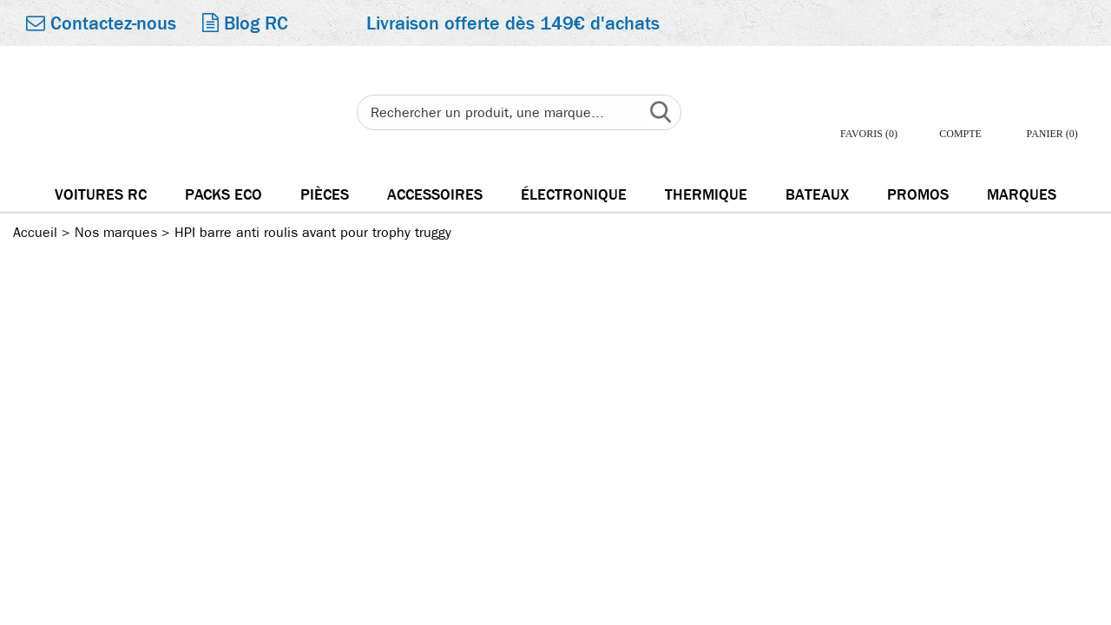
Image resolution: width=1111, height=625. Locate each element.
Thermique (706, 195)
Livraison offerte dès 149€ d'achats (513, 23)
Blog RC (245, 23)
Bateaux (817, 195)
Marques (1021, 195)
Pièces (324, 195)
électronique (574, 195)
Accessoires (435, 195)
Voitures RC (101, 195)
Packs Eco (223, 195)
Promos (918, 195)
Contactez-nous (101, 23)
